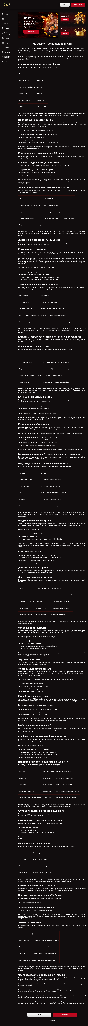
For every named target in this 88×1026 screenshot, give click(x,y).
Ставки (5, 24)
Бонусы (5, 19)
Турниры (6, 28)
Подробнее (65, 19)
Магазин (5, 38)
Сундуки (5, 43)
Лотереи (5, 48)
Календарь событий (6, 57)
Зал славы (6, 52)
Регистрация (78, 4)
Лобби (5, 14)
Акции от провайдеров (6, 33)
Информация (7, 62)
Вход (64, 4)
